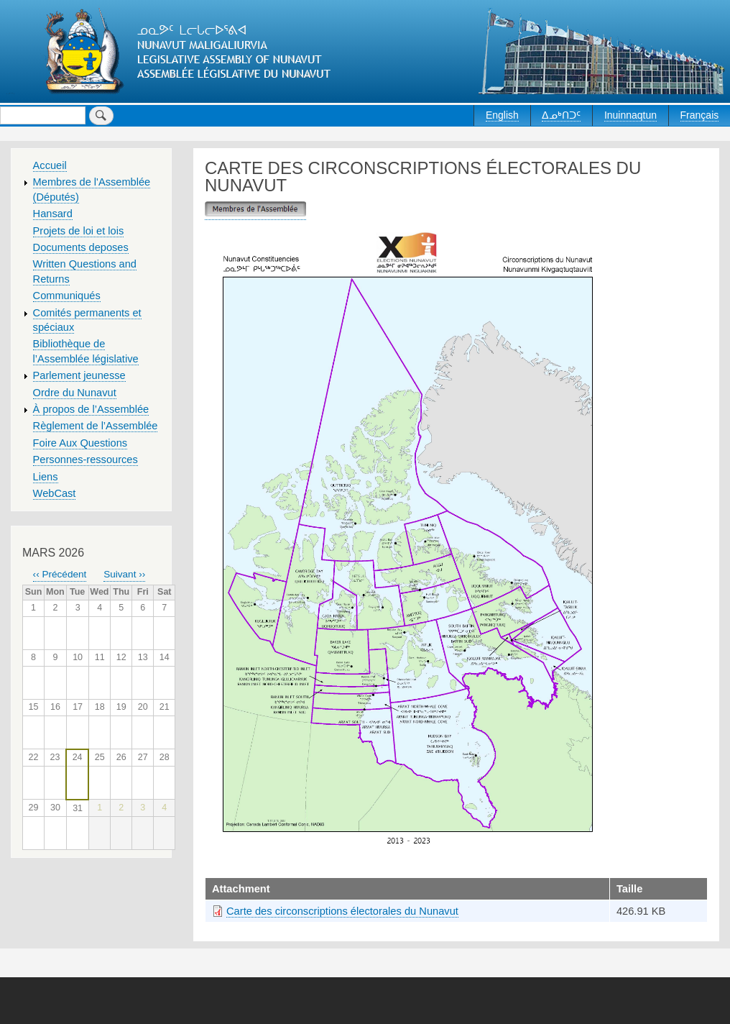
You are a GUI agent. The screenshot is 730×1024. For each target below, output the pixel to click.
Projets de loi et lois (78, 231)
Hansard (53, 213)
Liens (45, 477)
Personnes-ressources (85, 459)
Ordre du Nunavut (74, 392)
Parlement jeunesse (79, 375)
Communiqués (67, 295)
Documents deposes (81, 247)
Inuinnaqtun (630, 115)
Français (699, 115)
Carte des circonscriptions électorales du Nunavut (342, 911)
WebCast (54, 493)
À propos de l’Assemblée (91, 409)
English (502, 115)
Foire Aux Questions (80, 443)
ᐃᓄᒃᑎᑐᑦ (561, 115)
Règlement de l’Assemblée (95, 425)
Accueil (50, 165)
